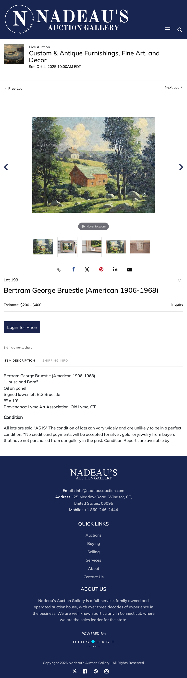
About (93, 568)
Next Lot (173, 87)
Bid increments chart (18, 347)
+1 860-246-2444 (101, 509)
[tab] (19, 362)
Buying (93, 543)
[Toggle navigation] (168, 29)
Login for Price (22, 327)
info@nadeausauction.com (100, 490)
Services (93, 560)
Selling (93, 551)
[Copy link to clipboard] (59, 270)
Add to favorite (180, 280)
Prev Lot (13, 88)
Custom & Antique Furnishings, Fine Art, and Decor (94, 56)
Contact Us (94, 576)
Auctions (93, 535)
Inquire (177, 304)
